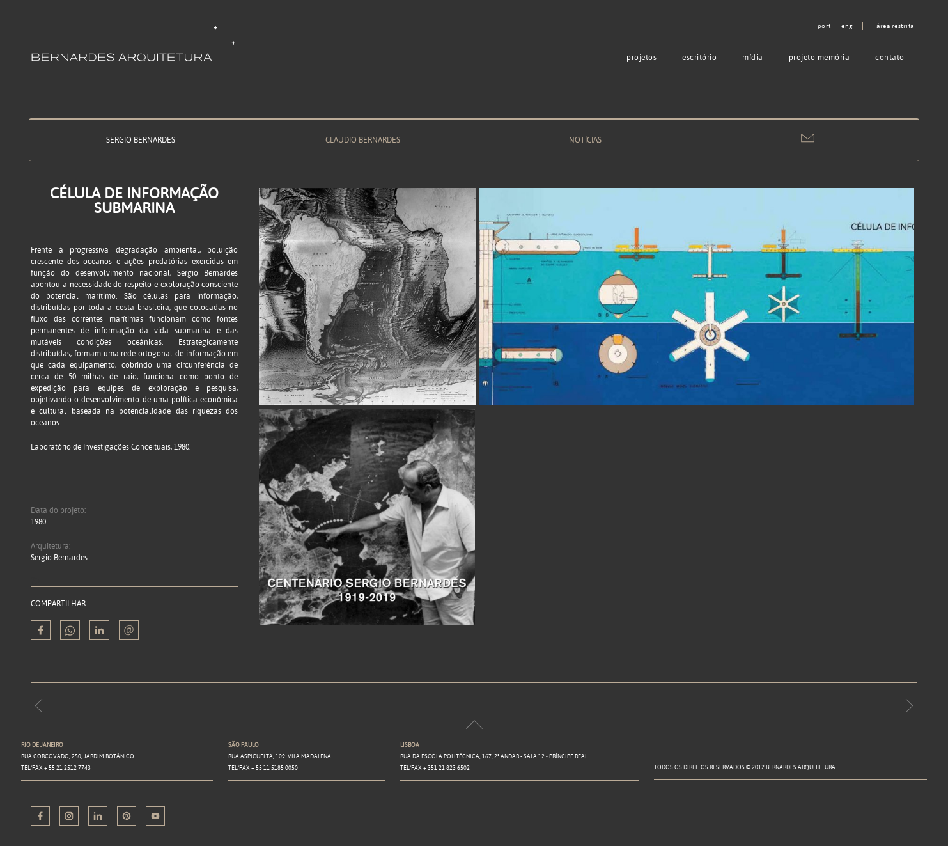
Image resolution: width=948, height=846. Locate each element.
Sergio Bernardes (140, 140)
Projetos (641, 57)
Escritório (699, 57)
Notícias (585, 140)
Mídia (752, 57)
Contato (890, 57)
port (824, 26)
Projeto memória (819, 57)
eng (847, 26)
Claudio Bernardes (362, 140)
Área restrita (895, 26)
